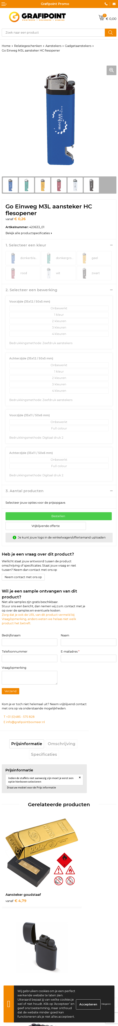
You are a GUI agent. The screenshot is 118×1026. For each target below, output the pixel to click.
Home (6, 46)
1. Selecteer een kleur (26, 245)
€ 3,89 (73, 878)
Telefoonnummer (14, 651)
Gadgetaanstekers (78, 46)
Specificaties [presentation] (44, 754)
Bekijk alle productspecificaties (29, 233)
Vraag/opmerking (14, 667)
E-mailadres (70, 651)
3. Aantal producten (24, 491)
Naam (65, 635)
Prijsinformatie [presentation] (26, 743)
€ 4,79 (16, 878)
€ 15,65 (73, 956)
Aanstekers (53, 46)
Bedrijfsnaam (11, 635)
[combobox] (53, 33)
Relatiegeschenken (28, 46)
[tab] (26, 743)
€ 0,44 (16, 951)
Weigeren (106, 1004)
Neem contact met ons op (23, 577)
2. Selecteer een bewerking (31, 290)
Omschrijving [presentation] (61, 743)
